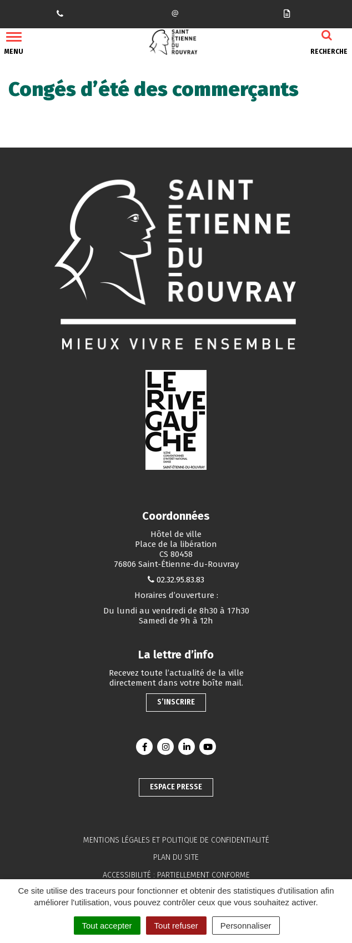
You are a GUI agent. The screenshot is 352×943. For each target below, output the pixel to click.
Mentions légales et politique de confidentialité (176, 840)
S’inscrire (176, 702)
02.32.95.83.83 (180, 580)
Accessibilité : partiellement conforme (176, 875)
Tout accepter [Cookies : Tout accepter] (107, 925)
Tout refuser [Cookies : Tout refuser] (176, 925)
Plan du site (176, 857)
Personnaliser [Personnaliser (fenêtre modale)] (245, 925)
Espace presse (176, 787)
